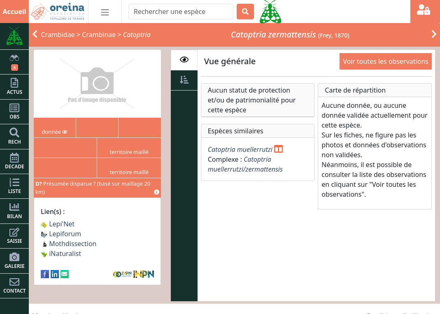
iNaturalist (61, 253)
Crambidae (58, 34)
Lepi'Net (57, 223)
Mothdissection (69, 243)
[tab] (184, 60)
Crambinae (99, 34)
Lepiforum (61, 233)
